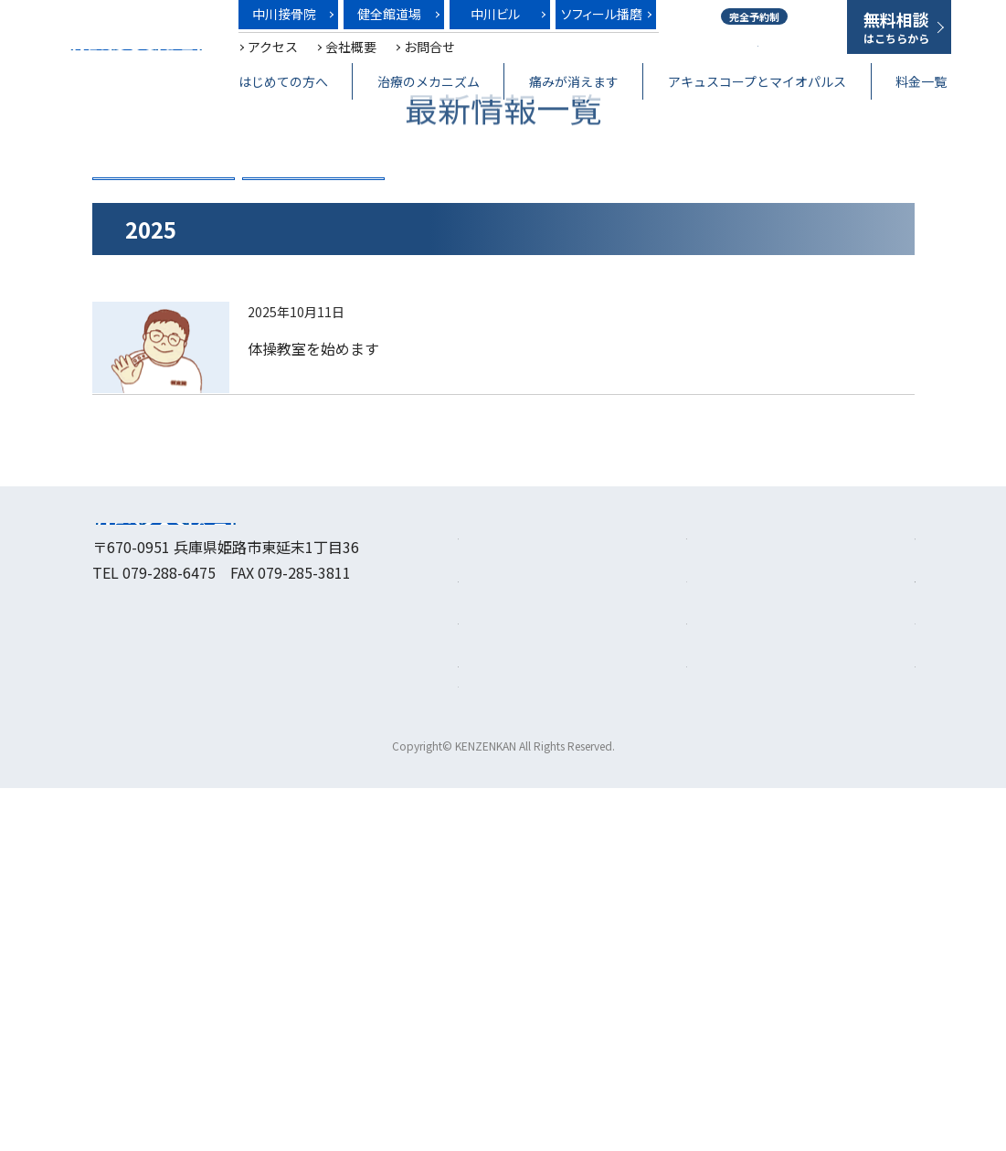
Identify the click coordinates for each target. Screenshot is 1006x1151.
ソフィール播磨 (601, 14)
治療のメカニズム (428, 81)
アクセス (273, 46)
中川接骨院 (284, 14)
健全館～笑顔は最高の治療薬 (135, 49)
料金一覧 (921, 81)
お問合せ (429, 46)
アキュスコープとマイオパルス (757, 81)
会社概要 (350, 46)
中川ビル (495, 14)
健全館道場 (389, 14)
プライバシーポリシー (841, 1023)
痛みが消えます (574, 81)
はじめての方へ (283, 81)
